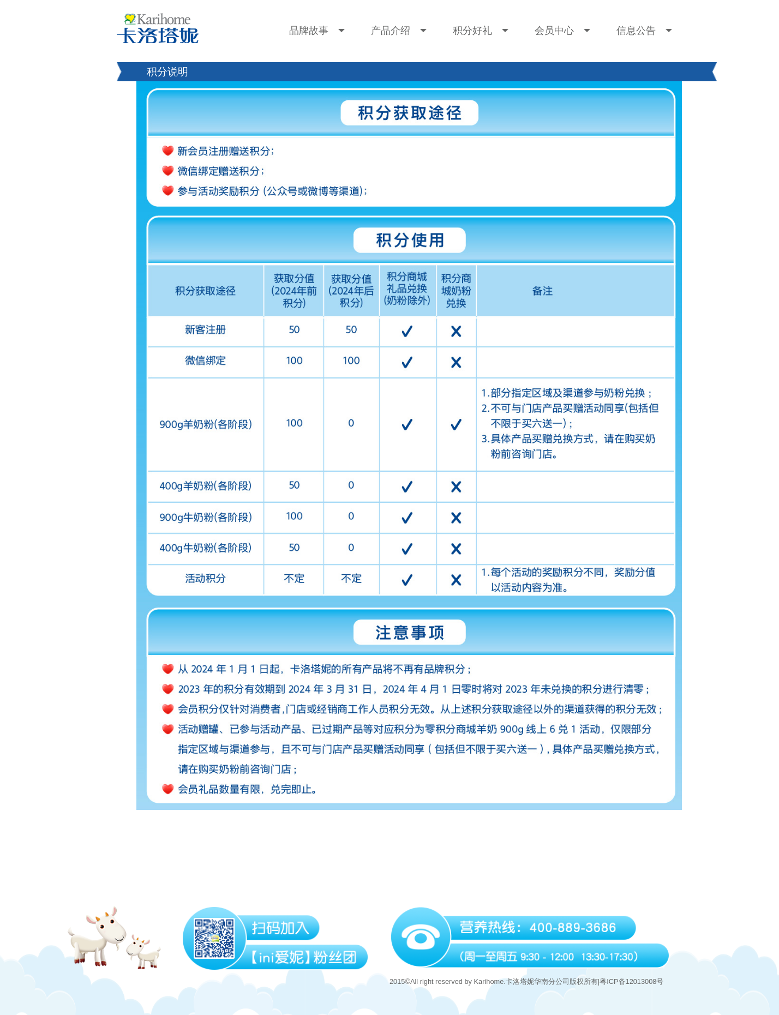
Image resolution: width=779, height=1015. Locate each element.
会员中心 (562, 30)
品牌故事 (317, 30)
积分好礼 (480, 30)
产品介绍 (399, 30)
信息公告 (644, 30)
